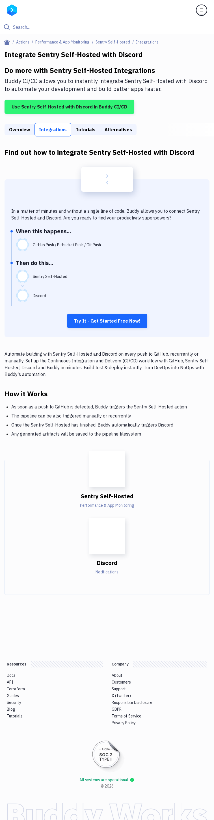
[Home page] (8, 42)
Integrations (53, 129)
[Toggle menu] (201, 10)
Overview (19, 129)
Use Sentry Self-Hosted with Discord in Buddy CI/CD (69, 107)
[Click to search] (107, 27)
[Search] (111, 27)
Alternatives (118, 129)
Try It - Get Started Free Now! (107, 321)
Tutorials (86, 129)
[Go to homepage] (12, 9)
